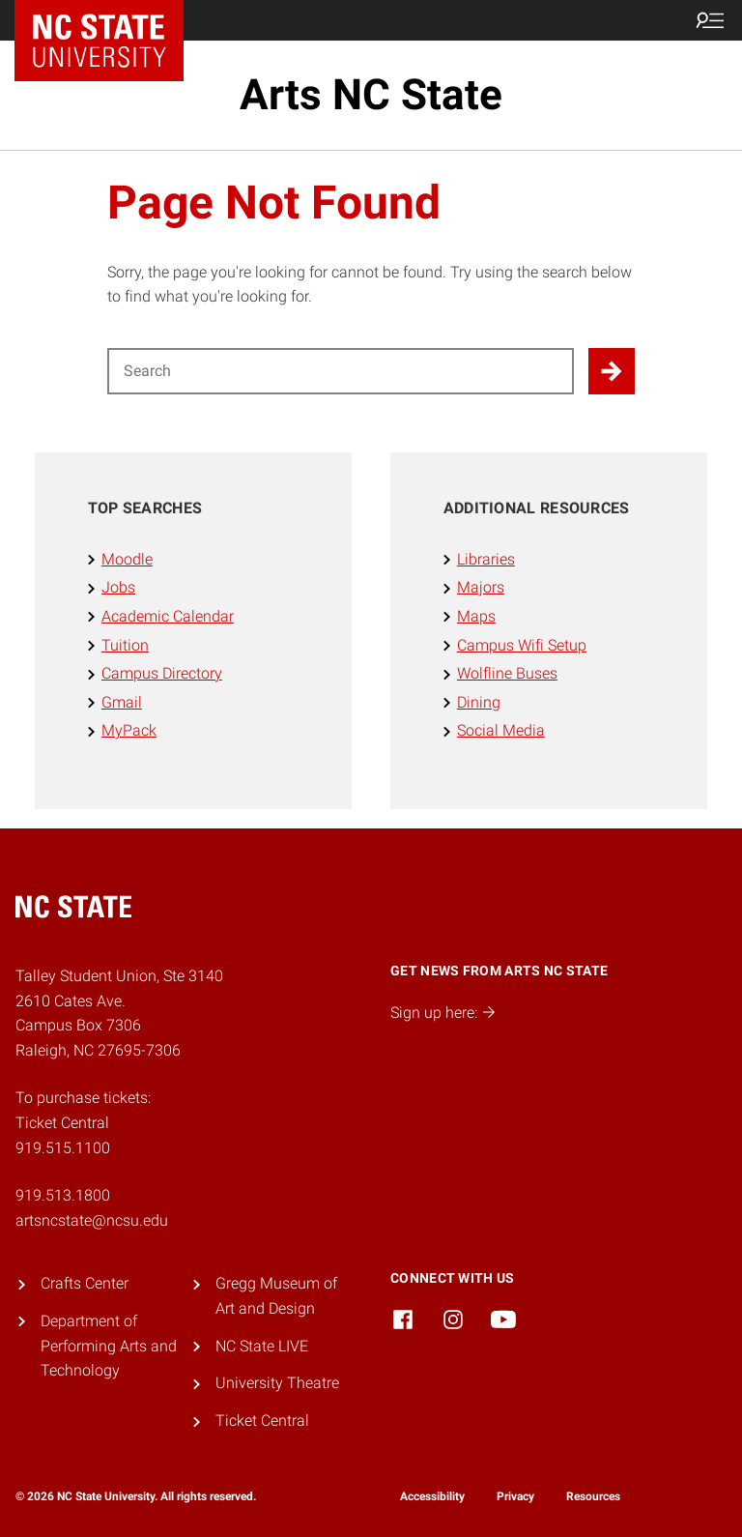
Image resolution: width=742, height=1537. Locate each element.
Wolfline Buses (507, 673)
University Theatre (277, 1383)
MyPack (129, 730)
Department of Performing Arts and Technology (109, 1345)
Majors (480, 587)
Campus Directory (161, 673)
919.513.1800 (62, 1195)
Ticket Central (262, 1420)
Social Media (501, 730)
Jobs (118, 587)
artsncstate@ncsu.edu (91, 1220)
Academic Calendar (167, 616)
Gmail (121, 702)
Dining (478, 702)
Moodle (127, 559)
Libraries (486, 559)
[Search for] (340, 371)
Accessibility (432, 1496)
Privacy (515, 1496)
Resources (593, 1496)
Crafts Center (84, 1283)
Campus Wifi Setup (521, 645)
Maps (476, 616)
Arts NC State (371, 95)
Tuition (125, 645)
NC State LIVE (261, 1346)
